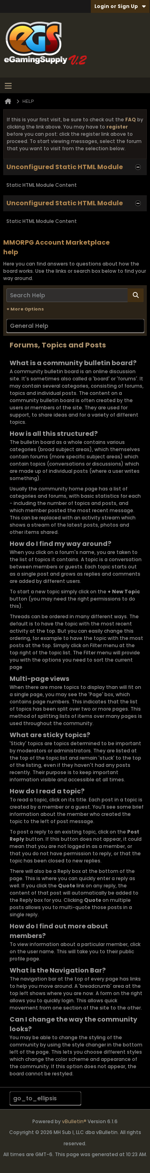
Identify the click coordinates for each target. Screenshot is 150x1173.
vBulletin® (74, 1121)
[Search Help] (75, 295)
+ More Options (25, 309)
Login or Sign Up (120, 6)
